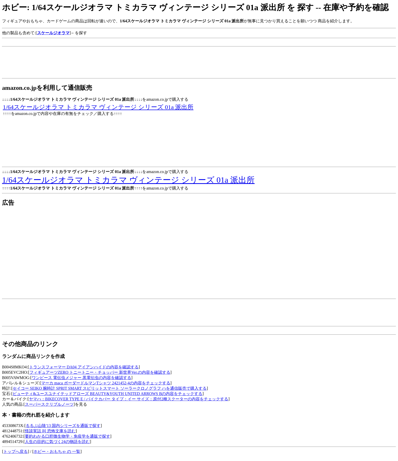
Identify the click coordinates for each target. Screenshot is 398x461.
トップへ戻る (15, 451)
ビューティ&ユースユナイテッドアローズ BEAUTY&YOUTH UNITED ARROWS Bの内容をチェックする (108, 393)
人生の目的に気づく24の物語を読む (57, 441)
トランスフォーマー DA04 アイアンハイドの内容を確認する (84, 367)
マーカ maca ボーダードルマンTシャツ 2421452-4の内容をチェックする (105, 383)
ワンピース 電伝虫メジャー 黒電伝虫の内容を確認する (81, 377)
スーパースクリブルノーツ (49, 404)
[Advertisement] (94, 42)
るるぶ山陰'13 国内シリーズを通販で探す (63, 425)
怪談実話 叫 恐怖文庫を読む (50, 431)
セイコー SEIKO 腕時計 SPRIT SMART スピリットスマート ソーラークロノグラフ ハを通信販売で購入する (110, 388)
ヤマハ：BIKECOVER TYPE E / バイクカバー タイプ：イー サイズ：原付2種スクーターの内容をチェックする (128, 399)
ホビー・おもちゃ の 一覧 (57, 451)
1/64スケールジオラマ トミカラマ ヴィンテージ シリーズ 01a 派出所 (98, 107)
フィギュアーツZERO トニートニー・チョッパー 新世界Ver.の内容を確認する (99, 372)
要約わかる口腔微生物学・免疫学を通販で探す (67, 436)
